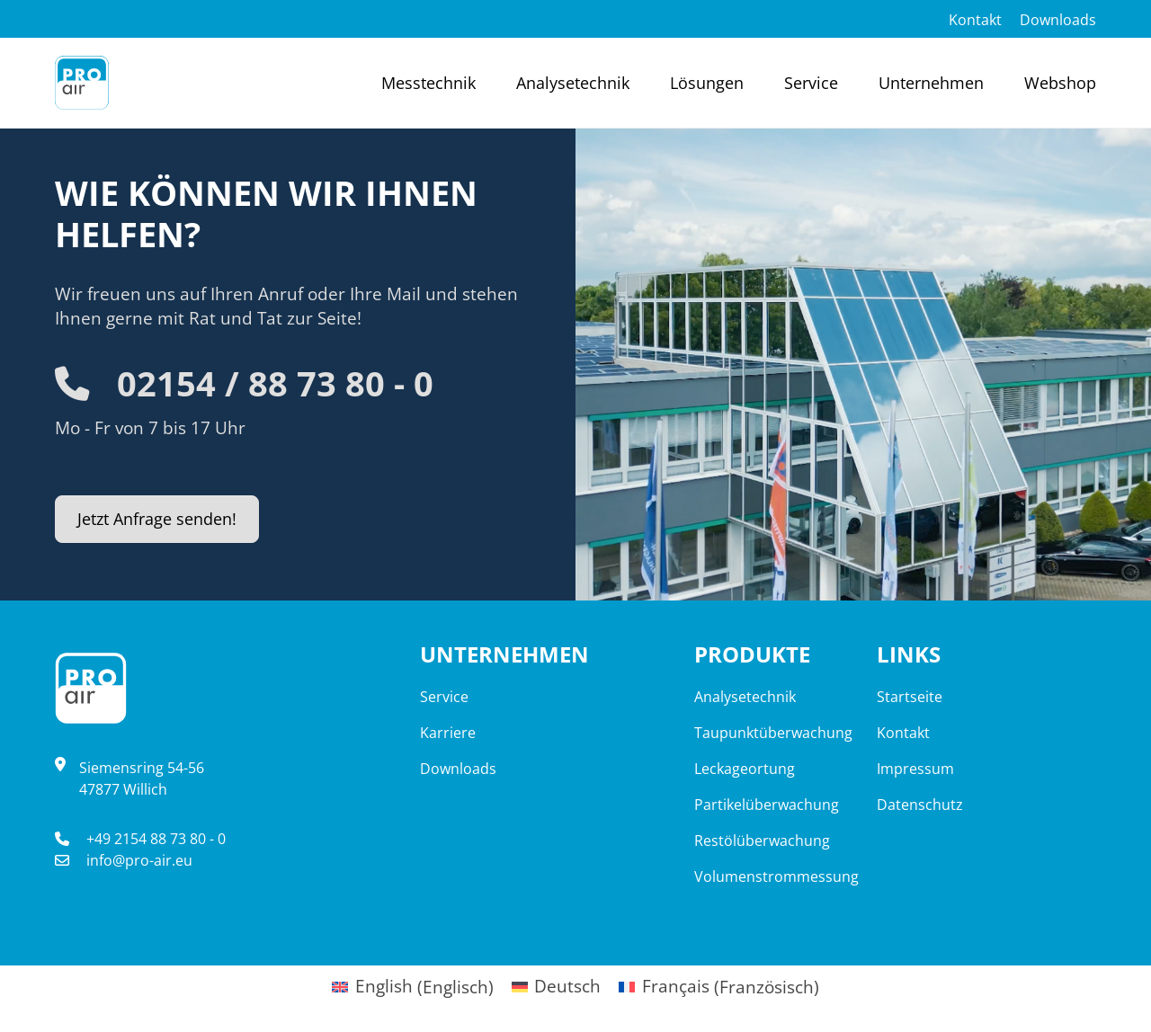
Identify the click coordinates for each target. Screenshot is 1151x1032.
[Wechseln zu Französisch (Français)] (719, 984)
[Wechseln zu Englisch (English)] (413, 984)
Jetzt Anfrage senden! (163, 518)
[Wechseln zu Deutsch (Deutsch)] (557, 984)
